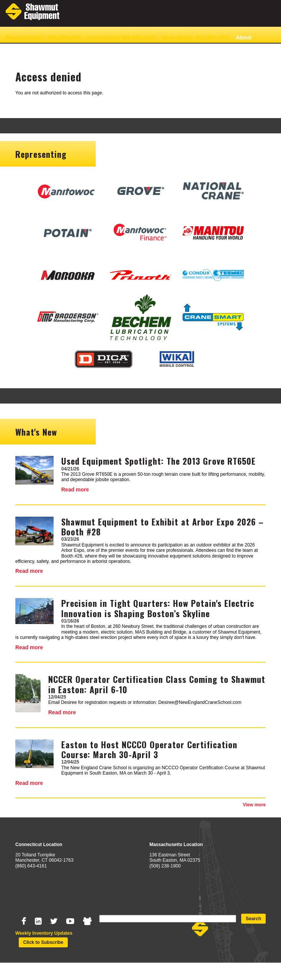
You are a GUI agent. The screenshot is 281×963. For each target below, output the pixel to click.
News (40, 49)
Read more (75, 489)
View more (254, 804)
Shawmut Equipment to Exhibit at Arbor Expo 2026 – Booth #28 (162, 527)
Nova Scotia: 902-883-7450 (195, 37)
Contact (16, 49)
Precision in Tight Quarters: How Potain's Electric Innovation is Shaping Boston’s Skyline (157, 608)
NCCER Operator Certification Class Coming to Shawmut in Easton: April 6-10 (156, 684)
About (243, 37)
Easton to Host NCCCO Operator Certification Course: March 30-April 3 (149, 749)
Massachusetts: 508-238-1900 (43, 37)
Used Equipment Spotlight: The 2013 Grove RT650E (158, 461)
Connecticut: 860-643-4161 (121, 37)
